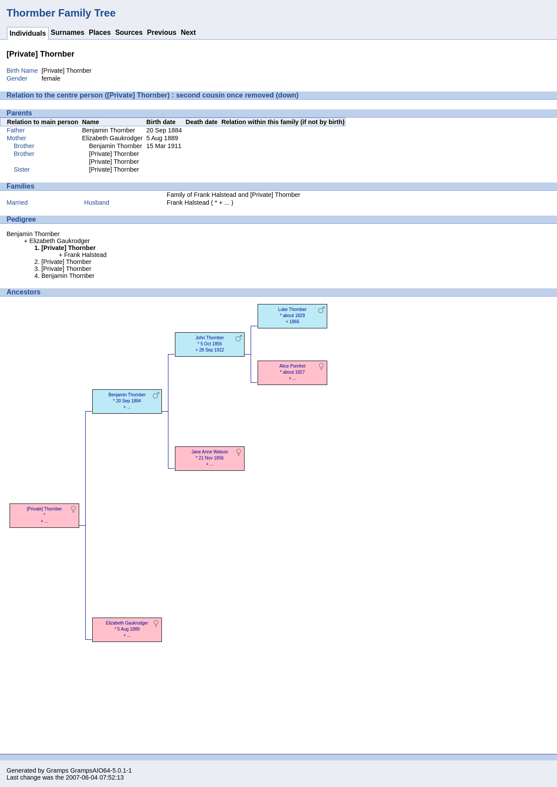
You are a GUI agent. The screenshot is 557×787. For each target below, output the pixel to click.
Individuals (28, 33)
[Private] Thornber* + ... (44, 515)
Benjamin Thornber (108, 130)
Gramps (57, 770)
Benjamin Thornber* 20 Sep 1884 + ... (127, 400)
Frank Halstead (188, 202)
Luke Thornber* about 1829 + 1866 (292, 315)
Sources (129, 32)
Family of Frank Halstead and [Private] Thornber (233, 194)
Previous (162, 32)
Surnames (67, 32)
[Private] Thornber (114, 153)
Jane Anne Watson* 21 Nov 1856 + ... (209, 457)
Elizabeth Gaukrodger (112, 138)
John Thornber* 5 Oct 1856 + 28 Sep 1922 (209, 343)
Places (100, 32)
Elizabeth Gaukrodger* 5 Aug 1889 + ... (127, 629)
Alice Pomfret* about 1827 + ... (292, 372)
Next (188, 32)
